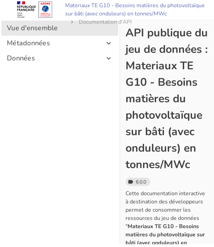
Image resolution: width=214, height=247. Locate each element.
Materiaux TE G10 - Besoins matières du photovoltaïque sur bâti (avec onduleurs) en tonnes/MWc (135, 9)
